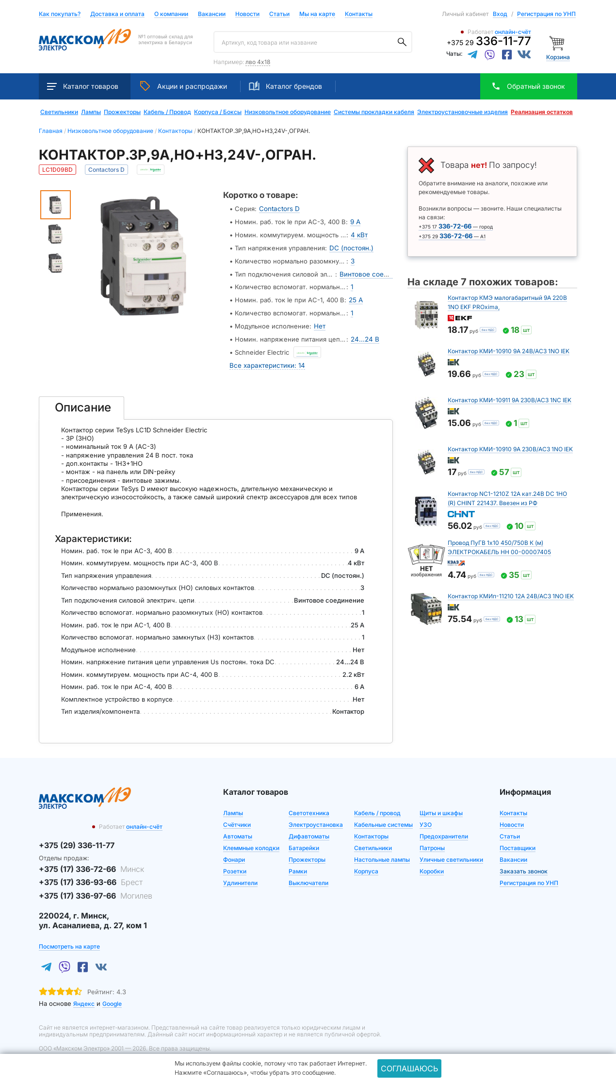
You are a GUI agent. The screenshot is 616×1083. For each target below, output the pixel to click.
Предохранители (444, 830)
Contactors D (278, 209)
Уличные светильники (451, 853)
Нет (319, 322)
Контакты (359, 13)
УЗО (426, 818)
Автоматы (237, 830)
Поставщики (517, 842)
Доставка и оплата (117, 14)
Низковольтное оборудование (287, 112)
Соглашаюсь (409, 1068)
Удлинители (240, 877)
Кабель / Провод (167, 112)
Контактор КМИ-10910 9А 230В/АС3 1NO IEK (510, 449)
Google (112, 998)
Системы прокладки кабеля (374, 112)
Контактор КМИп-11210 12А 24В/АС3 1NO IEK (511, 596)
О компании (171, 13)
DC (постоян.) (351, 246)
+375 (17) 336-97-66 (95, 890)
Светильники (59, 112)
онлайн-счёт (513, 31)
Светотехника (309, 807)
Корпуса (366, 865)
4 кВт (359, 234)
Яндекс (84, 998)
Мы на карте (317, 13)
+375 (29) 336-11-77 (76, 839)
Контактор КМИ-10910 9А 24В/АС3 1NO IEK (508, 351)
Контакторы (371, 830)
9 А (355, 221)
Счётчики (237, 818)
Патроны (432, 842)
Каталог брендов (285, 86)
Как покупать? (60, 14)
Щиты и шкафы (441, 807)
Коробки (432, 865)
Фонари (234, 853)
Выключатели (308, 877)
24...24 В (364, 335)
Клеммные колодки (251, 842)
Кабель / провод (377, 807)
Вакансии (212, 14)
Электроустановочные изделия (462, 112)
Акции (183, 86)
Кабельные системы (383, 818)
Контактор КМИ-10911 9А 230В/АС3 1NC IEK (509, 400)
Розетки (234, 865)
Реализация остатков (542, 112)
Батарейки (304, 842)
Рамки (298, 865)
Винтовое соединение (375, 272)
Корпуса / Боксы (218, 112)
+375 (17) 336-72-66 (91, 863)
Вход (500, 13)
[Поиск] (402, 42)
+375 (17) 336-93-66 (91, 877)
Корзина (558, 57)
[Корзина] (558, 42)
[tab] (81, 402)
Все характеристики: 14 (266, 360)
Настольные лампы (382, 853)
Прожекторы (122, 112)
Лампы (91, 112)
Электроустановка (316, 818)
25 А (356, 297)
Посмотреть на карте (69, 941)
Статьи (279, 14)
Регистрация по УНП (546, 13)
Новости (247, 14)
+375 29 (489, 42)
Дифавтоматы (309, 830)
